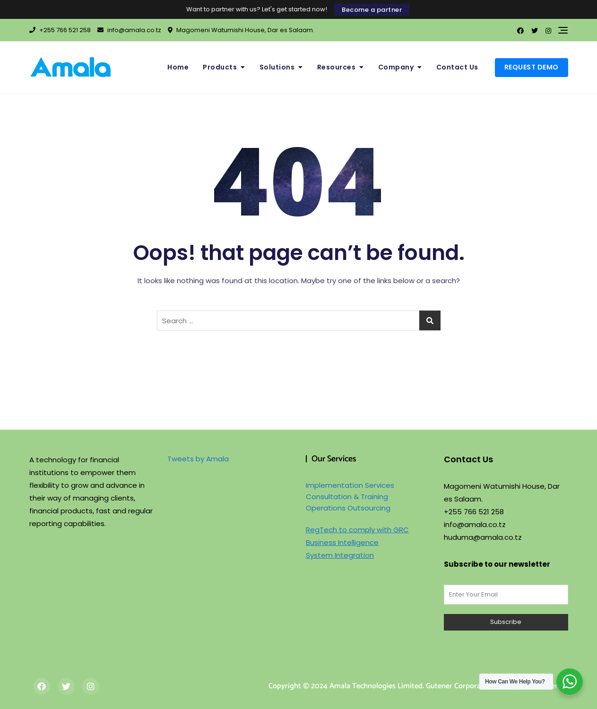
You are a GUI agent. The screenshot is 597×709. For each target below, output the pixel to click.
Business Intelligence (342, 542)
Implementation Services (350, 485)
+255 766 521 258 (60, 30)
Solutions (277, 67)
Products (220, 67)
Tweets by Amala (198, 459)
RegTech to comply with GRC (357, 530)
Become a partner (372, 9)
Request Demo (531, 67)
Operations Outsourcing (348, 508)
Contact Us (457, 67)
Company (396, 67)
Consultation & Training (347, 496)
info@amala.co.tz (129, 30)
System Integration (340, 555)
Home (178, 67)
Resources (336, 67)
